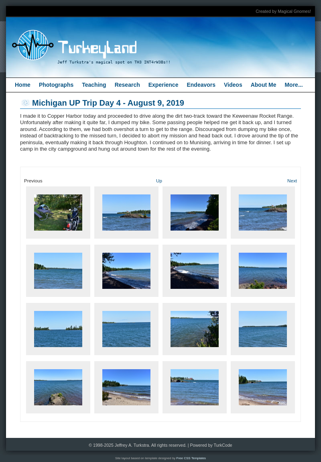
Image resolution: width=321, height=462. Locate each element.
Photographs (56, 85)
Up (159, 180)
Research (127, 85)
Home (22, 85)
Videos (233, 85)
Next (292, 180)
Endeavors (201, 85)
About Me (263, 85)
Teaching (94, 85)
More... (293, 85)
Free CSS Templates (191, 458)
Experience (163, 85)
